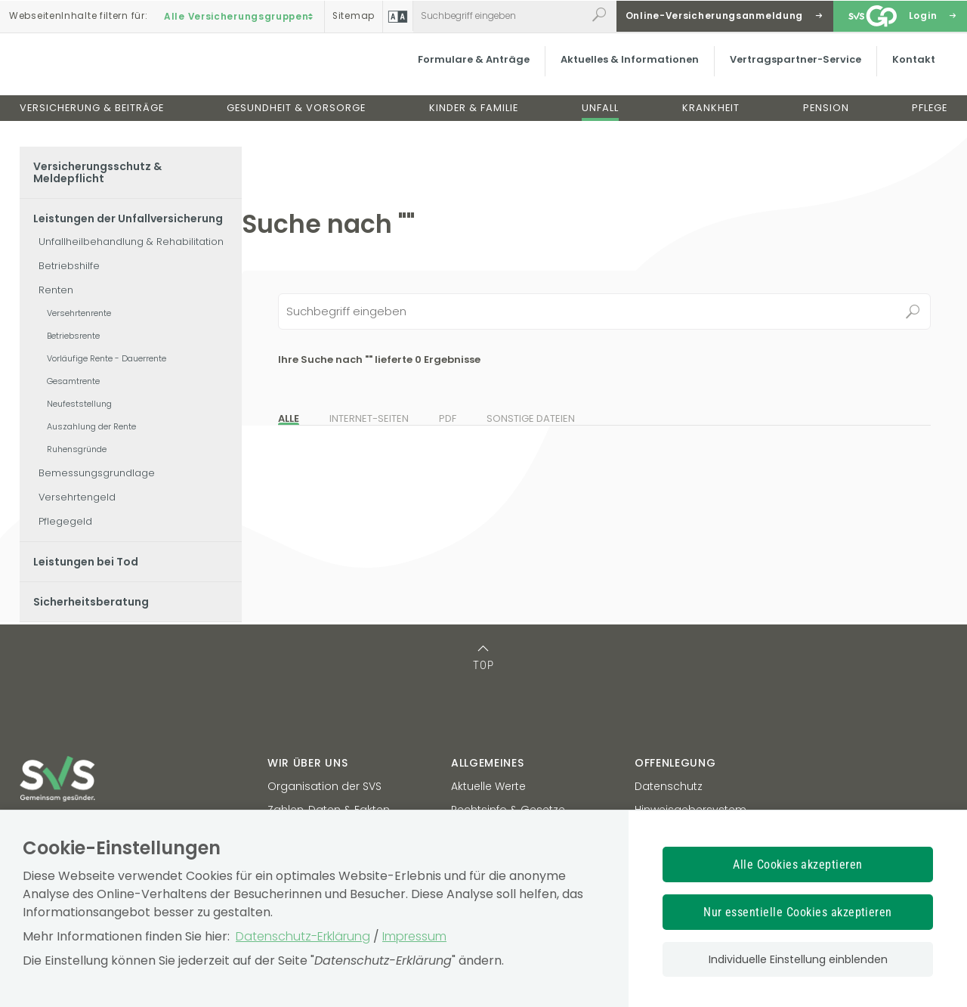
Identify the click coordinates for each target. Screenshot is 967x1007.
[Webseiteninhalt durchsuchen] (499, 16)
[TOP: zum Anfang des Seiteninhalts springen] (484, 656)
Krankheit (711, 120)
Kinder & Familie (473, 120)
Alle (288, 418)
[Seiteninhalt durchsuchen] (604, 311)
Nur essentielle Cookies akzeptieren (797, 912)
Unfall (600, 120)
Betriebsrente (73, 336)
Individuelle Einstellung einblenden (798, 959)
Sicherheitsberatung (91, 601)
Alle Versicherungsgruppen (240, 16)
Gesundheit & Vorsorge (296, 120)
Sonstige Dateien (531, 418)
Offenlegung (675, 762)
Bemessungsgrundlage (97, 473)
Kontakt (910, 71)
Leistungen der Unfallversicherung (128, 218)
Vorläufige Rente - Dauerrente (106, 358)
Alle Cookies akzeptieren (798, 864)
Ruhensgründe (77, 449)
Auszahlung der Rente (91, 426)
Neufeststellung (79, 404)
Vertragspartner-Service (792, 71)
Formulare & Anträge (471, 71)
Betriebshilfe (69, 266)
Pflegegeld (65, 521)
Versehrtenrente (79, 313)
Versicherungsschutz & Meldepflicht (97, 172)
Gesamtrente (73, 381)
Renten (56, 290)
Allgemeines (487, 762)
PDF (447, 418)
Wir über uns (307, 762)
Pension (826, 120)
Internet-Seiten (369, 418)
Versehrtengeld (77, 497)
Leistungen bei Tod (85, 561)
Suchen (912, 311)
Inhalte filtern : (78, 16)
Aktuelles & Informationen (627, 71)
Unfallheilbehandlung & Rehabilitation (131, 241)
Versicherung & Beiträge (92, 120)
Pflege (929, 120)
